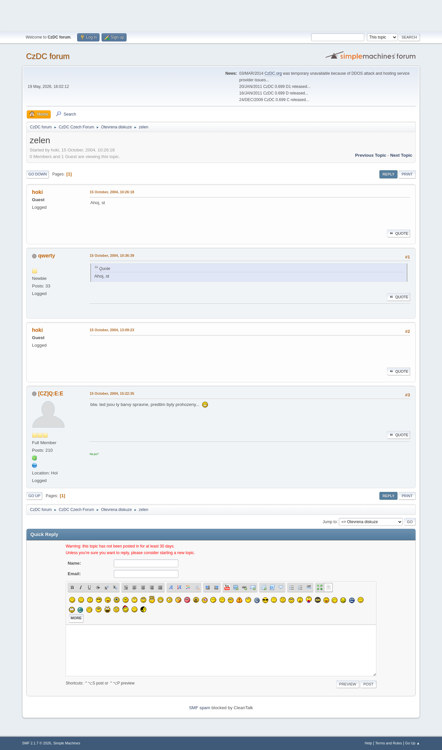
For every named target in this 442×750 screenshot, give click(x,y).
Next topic (401, 155)
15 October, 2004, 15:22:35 (112, 393)
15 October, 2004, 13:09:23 (112, 330)
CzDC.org (273, 73)
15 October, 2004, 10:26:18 (112, 192)
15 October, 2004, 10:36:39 (112, 255)
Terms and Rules (388, 743)
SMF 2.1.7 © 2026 (36, 743)
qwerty (46, 255)
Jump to (330, 521)
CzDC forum (48, 56)
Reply (388, 174)
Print (407, 174)
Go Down (37, 174)
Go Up (34, 496)
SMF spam (199, 707)
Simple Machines (66, 743)
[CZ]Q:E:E (50, 393)
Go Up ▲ (412, 743)
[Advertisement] (221, 15)
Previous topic (370, 155)
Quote (398, 233)
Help (368, 743)
